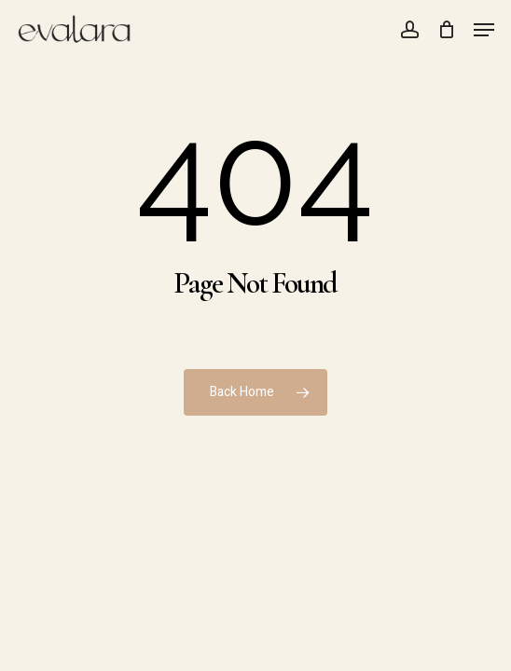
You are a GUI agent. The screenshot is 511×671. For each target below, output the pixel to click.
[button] (484, 30)
